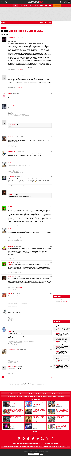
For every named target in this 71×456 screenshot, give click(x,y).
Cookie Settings (61, 396)
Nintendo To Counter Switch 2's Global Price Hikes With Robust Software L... (62, 366)
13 (51, 246)
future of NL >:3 (10, 113)
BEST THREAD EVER (11, 112)
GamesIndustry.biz (57, 446)
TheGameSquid (11, 37)
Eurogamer (46, 446)
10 (51, 190)
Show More (35, 431)
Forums (3, 22)
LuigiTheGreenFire (12, 151)
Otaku (10, 331)
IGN (42, 446)
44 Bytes (38, 443)
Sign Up (66, 2)
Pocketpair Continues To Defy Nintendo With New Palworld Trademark (62, 347)
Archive (55, 396)
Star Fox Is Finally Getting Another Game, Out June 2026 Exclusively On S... (63, 329)
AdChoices (42, 443)
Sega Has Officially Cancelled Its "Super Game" (61, 339)
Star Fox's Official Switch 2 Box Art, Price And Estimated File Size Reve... (62, 334)
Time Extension (22, 446)
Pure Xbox (16, 446)
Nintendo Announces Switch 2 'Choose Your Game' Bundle (62, 357)
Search (49, 22)
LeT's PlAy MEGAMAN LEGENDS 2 (13, 172)
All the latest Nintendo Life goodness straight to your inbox (35, 451)
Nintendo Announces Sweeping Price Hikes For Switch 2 (62, 325)
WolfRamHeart (11, 366)
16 (51, 293)
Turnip (9, 93)
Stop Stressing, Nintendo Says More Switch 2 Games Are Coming (62, 362)
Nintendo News (37, 446)
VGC (51, 446)
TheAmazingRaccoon (13, 349)
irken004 (10, 191)
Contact (31, 396)
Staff (15, 396)
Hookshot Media (19, 443)
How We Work (20, 396)
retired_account (11, 75)
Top (8, 396)
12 (51, 228)
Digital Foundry (30, 446)
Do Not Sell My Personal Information (51, 443)
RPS (66, 446)
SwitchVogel (11, 176)
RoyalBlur (10, 293)
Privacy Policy (37, 396)
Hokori (9, 310)
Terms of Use (44, 396)
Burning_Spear (11, 276)
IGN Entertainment (29, 443)
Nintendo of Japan (11, 320)
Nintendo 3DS (10, 24)
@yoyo (9, 264)
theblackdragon (20, 69)
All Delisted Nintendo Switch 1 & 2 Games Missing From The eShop (62, 343)
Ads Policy (50, 396)
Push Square (10, 446)
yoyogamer (10, 246)
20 (51, 366)
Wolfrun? (9, 147)
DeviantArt (14, 146)
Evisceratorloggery (11, 185)
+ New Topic (43, 22)
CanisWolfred (11, 136)
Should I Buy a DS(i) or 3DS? (26, 30)
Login (63, 2)
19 (51, 349)
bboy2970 (10, 206)
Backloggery (10, 146)
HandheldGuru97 (12, 328)
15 (51, 276)
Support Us (26, 396)
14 (51, 262)
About (11, 396)
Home (2, 24)
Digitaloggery (10, 317)
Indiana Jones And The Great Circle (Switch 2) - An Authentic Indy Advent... (62, 352)
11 (51, 206)
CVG (63, 446)
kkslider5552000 (12, 163)
